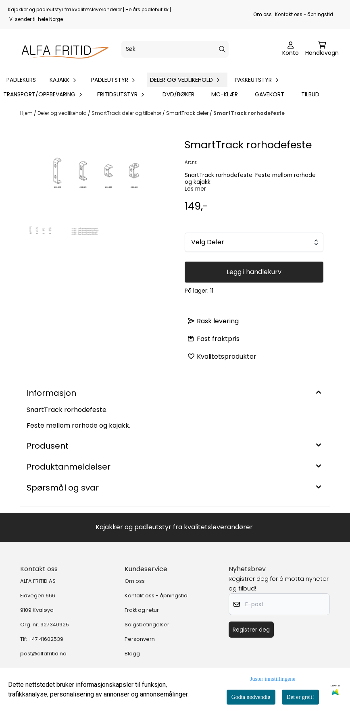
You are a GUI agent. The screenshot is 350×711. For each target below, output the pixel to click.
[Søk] (174, 49)
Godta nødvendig (251, 697)
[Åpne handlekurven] (322, 49)
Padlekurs (21, 80)
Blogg (132, 653)
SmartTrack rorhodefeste (249, 113)
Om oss (262, 14)
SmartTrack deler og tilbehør (127, 113)
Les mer (195, 188)
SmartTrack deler (188, 113)
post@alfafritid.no (43, 653)
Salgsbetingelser (147, 624)
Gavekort (269, 94)
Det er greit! (300, 697)
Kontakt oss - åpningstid (304, 14)
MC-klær (224, 94)
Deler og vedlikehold (63, 113)
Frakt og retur (142, 610)
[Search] (222, 49)
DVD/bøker (178, 94)
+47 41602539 (45, 639)
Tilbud (310, 94)
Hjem (27, 113)
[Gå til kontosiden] (290, 49)
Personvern (140, 639)
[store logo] (61, 49)
